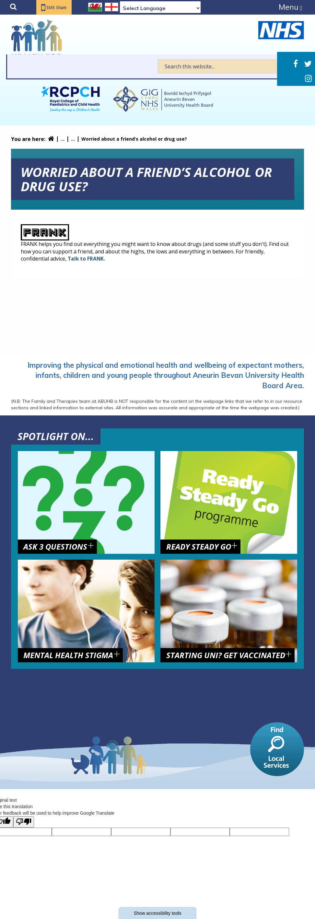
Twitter (308, 64)
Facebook (295, 64)
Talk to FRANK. (87, 258)
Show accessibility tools (157, 913)
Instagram (308, 79)
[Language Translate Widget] (160, 8)
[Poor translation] (23, 822)
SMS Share (59, 8)
